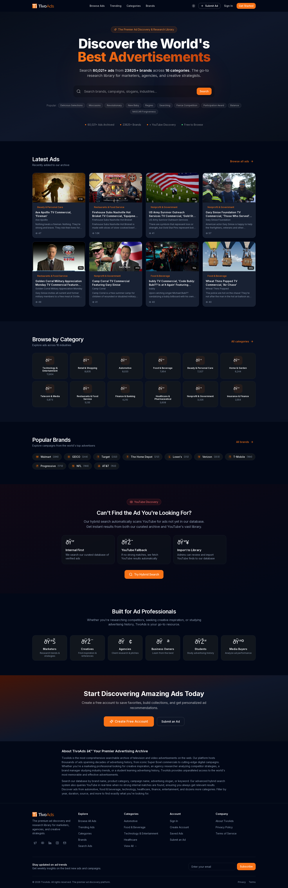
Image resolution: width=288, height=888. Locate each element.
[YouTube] (43, 843)
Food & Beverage (134, 827)
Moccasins (95, 105)
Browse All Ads (87, 821)
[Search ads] (144, 91)
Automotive (131, 821)
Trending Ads (86, 827)
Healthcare (130, 839)
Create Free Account (129, 721)
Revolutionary (114, 105)
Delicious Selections (71, 105)
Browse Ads (97, 5)
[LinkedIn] (50, 843)
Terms (252, 882)
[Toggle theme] (193, 6)
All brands (244, 441)
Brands (150, 5)
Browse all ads (241, 161)
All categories (242, 341)
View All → (130, 845)
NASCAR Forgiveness (144, 111)
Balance (234, 105)
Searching (164, 105)
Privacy (242, 882)
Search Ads (85, 845)
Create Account (179, 827)
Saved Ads (176, 833)
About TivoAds (225, 821)
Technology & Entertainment (141, 833)
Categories (134, 5)
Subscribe (246, 866)
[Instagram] (57, 843)
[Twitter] (35, 843)
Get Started (246, 5)
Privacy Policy (224, 827)
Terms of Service (226, 833)
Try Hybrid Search (144, 574)
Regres (149, 105)
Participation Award (214, 105)
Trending (115, 5)
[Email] (65, 843)
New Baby (133, 105)
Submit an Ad (170, 721)
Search (204, 91)
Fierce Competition (187, 105)
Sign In (228, 5)
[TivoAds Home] (43, 6)
